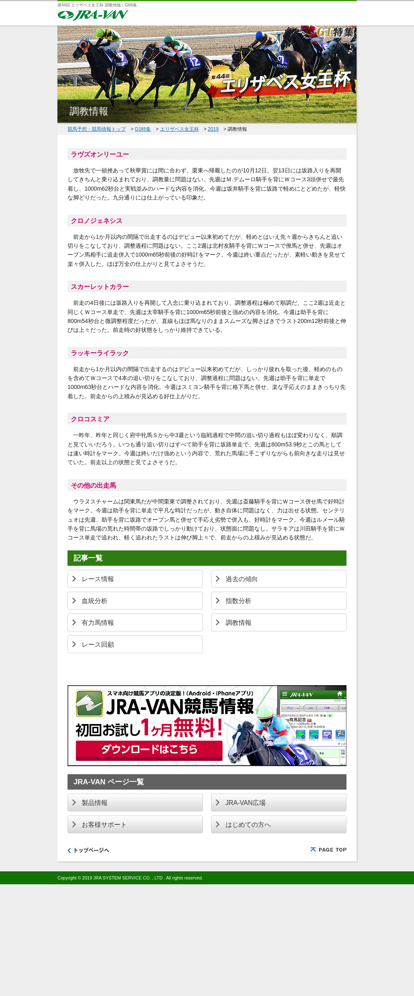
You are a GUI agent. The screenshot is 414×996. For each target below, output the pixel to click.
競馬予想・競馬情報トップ (97, 129)
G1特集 (143, 129)
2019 (213, 129)
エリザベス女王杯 (179, 129)
